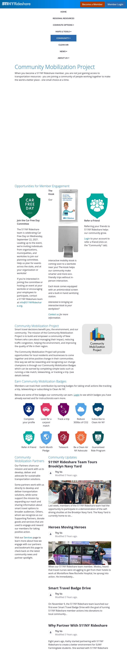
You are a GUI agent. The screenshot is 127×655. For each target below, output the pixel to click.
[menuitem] (63, 12)
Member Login (115, 4)
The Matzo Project (24, 599)
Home (5, 640)
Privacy (6, 644)
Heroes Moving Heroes (67, 432)
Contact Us (42, 640)
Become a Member (92, 4)
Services (28, 443)
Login (87, 144)
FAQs (29, 640)
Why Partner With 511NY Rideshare (78, 531)
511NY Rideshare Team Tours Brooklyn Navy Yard (72, 369)
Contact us (53, 220)
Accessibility (19, 644)
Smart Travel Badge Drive (69, 493)
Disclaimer (35, 644)
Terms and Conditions (55, 644)
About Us (18, 640)
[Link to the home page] (17, 4)
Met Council (28, 606)
